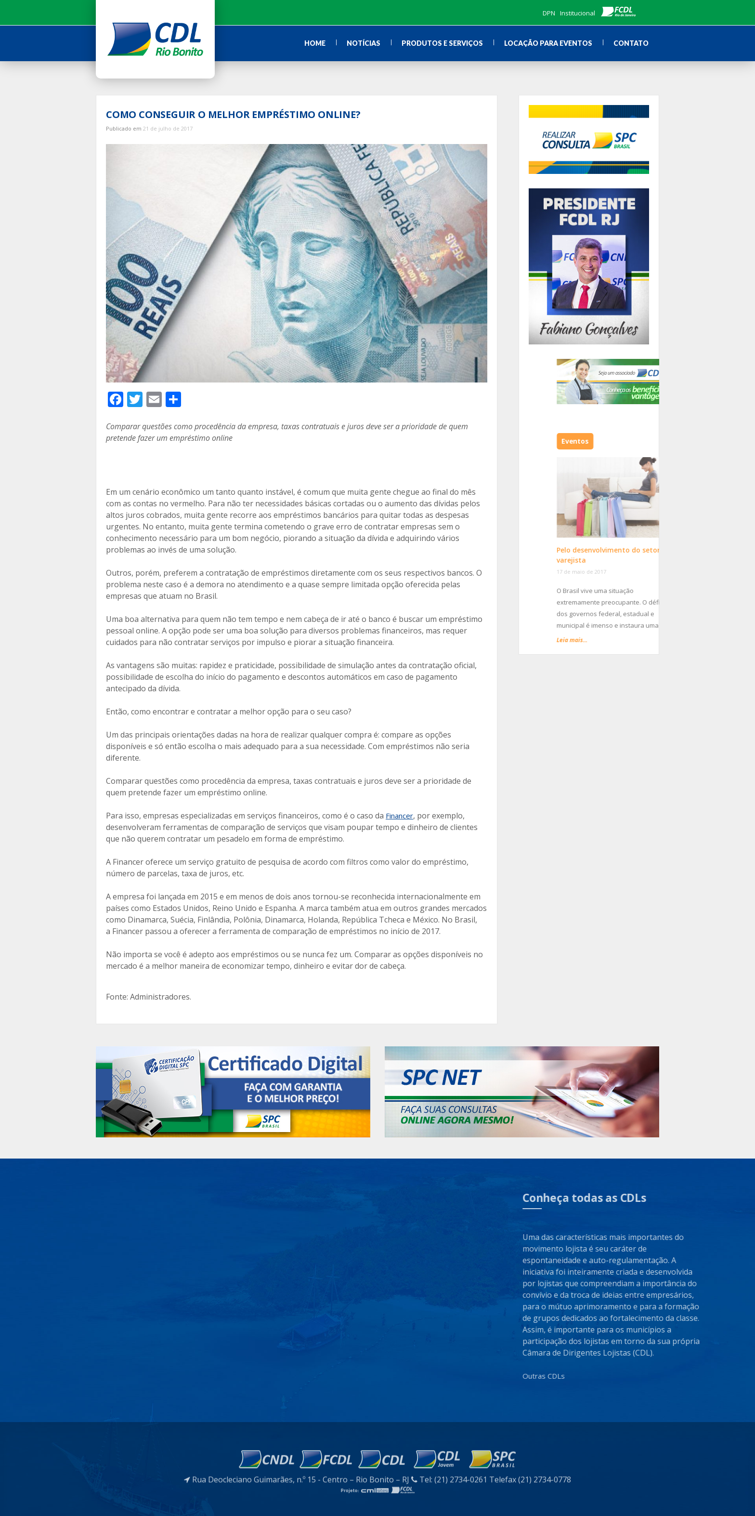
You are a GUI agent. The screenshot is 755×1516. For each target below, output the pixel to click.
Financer (399, 815)
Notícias (363, 43)
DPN (549, 13)
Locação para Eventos (548, 43)
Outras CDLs (607, 1376)
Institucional (577, 13)
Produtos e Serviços (442, 43)
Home (314, 43)
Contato (631, 43)
